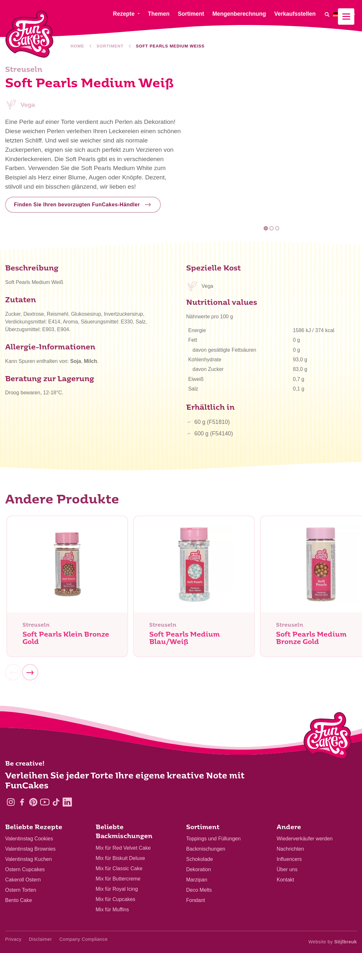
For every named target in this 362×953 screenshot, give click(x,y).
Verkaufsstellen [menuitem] (294, 14)
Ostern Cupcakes (25, 869)
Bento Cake (18, 900)
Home (77, 46)
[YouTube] (44, 802)
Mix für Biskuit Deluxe (120, 858)
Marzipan (196, 879)
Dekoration (198, 869)
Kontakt (285, 879)
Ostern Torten (20, 890)
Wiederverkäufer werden (304, 838)
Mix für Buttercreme (118, 878)
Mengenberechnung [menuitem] (239, 14)
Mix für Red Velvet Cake (123, 848)
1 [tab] (266, 228)
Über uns (287, 869)
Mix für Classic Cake (119, 868)
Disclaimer (40, 939)
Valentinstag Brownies (30, 849)
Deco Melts (199, 890)
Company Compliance (83, 939)
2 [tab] (272, 228)
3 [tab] (277, 228)
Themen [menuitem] (158, 14)
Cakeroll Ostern (23, 879)
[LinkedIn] (67, 802)
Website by (332, 941)
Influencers (289, 859)
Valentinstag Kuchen (28, 859)
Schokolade (199, 859)
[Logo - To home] (327, 737)
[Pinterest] (33, 802)
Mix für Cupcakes (115, 899)
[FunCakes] (29, 34)
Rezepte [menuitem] (123, 14)
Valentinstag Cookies (29, 838)
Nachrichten (290, 849)
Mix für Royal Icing (117, 889)
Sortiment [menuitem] (191, 14)
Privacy (13, 939)
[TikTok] (56, 802)
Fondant (195, 900)
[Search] (327, 14)
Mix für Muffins (112, 909)
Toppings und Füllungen (213, 838)
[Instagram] (10, 802)
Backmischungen (205, 849)
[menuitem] (345, 14)
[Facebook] (22, 802)
